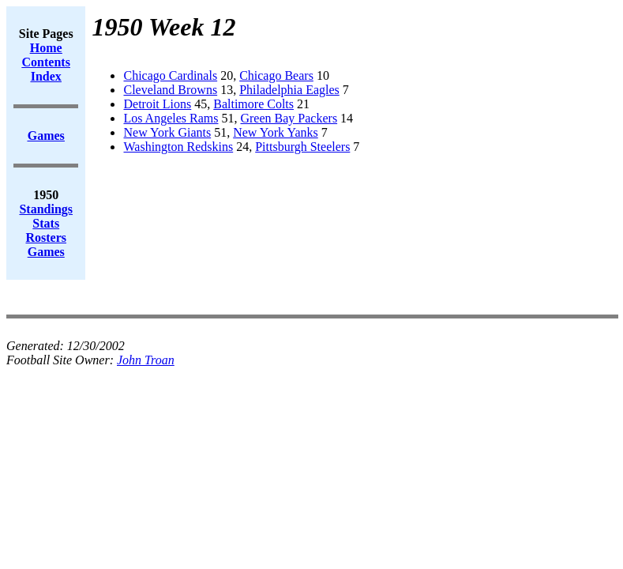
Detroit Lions (157, 104)
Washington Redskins (178, 146)
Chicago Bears (276, 75)
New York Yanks (275, 132)
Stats (45, 223)
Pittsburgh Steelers (302, 146)
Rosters (45, 237)
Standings (46, 209)
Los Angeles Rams (170, 118)
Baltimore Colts (253, 104)
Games (46, 251)
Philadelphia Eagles (289, 89)
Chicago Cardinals (170, 75)
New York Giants (167, 132)
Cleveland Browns (170, 89)
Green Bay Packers (288, 118)
